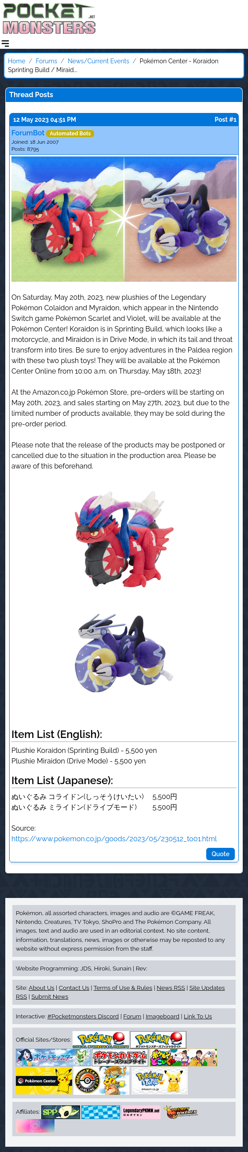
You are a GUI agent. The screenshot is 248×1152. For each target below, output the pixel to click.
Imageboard (162, 1016)
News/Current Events (98, 61)
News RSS (171, 987)
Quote (221, 854)
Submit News (49, 996)
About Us (41, 987)
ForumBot (27, 133)
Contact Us (74, 987)
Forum (132, 1016)
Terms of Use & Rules (123, 987)
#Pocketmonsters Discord (83, 1016)
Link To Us (198, 1016)
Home (17, 61)
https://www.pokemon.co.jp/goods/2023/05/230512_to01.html (114, 839)
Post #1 (226, 119)
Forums (46, 61)
